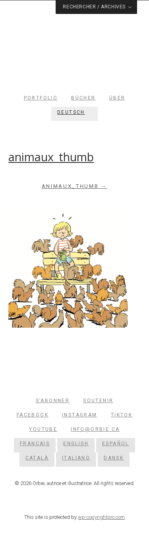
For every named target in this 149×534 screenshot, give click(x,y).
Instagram (79, 415)
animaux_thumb (51, 156)
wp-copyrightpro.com (101, 517)
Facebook (32, 415)
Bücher (83, 98)
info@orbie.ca (95, 429)
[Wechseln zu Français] (35, 443)
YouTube (43, 429)
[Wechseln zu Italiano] (76, 458)
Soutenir (98, 400)
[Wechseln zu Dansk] (114, 458)
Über (117, 98)
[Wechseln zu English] (76, 443)
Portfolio (41, 98)
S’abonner (53, 400)
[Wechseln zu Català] (36, 458)
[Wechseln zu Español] (115, 443)
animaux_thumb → (75, 186)
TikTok (121, 415)
